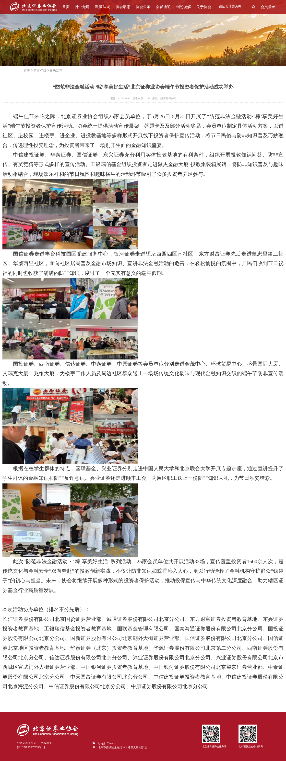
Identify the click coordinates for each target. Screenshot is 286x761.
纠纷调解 (183, 7)
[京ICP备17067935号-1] (31, 747)
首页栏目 (40, 70)
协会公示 (143, 7)
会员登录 (268, 7)
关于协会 (203, 7)
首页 (66, 7)
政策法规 (102, 7)
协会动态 (123, 7)
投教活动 (56, 70)
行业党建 (82, 7)
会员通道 (163, 7)
